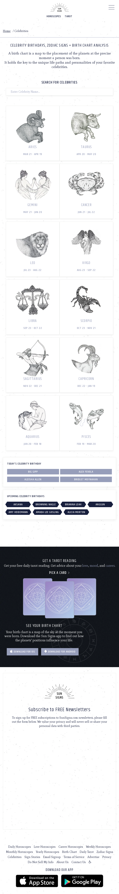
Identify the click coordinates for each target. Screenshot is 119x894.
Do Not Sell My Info (41, 862)
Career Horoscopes (70, 846)
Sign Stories (32, 857)
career (110, 566)
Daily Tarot (87, 852)
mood (94, 566)
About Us (62, 862)
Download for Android (59, 651)
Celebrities (15, 857)
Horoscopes (54, 16)
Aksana (18, 504)
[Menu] (112, 8)
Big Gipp (33, 471)
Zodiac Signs (105, 852)
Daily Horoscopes (19, 846)
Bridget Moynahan (86, 479)
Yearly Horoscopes (47, 852)
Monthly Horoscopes (19, 852)
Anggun (100, 504)
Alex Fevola (86, 471)
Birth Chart (69, 852)
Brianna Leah (73, 504)
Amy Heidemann (18, 512)
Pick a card (59, 573)
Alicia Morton (76, 512)
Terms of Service (74, 857)
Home (7, 31)
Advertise (93, 857)
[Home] (59, 7)
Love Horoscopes (45, 846)
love (85, 566)
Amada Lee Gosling (47, 512)
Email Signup (52, 857)
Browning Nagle (46, 504)
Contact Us (78, 862)
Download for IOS (22, 651)
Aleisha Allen (32, 479)
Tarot (68, 16)
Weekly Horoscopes (98, 846)
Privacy (106, 857)
